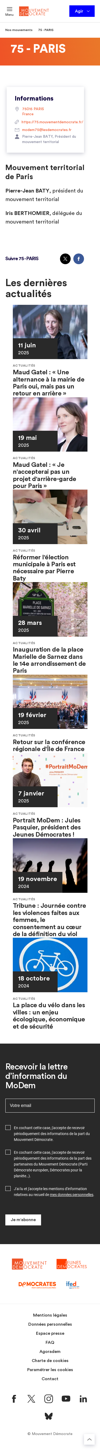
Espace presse (50, 1333)
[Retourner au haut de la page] (89, 1439)
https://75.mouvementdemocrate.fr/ (45, 122)
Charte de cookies (50, 1361)
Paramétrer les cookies (50, 1370)
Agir (83, 11)
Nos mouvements (19, 30)
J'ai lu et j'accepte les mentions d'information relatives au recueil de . (54, 1192)
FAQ (50, 1342)
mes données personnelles (71, 1195)
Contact (50, 1379)
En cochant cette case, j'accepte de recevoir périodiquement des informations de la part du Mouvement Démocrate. (52, 1134)
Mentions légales (50, 1315)
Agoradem (50, 1351)
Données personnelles (50, 1324)
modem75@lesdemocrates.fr (43, 130)
